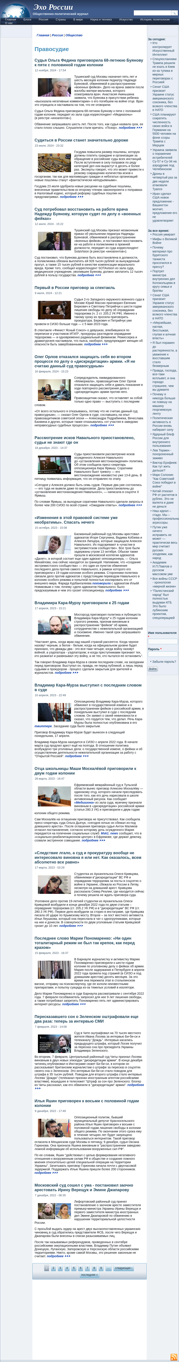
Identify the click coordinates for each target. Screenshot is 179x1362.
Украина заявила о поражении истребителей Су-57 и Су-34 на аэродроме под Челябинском (165, 159)
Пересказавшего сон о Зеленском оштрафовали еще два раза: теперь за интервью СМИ (86, 1018)
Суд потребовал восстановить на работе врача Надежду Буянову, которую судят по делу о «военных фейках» (88, 214)
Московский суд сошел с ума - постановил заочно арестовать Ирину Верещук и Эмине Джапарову (84, 1187)
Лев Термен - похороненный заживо (163, 454)
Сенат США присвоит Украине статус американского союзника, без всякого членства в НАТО (165, 98)
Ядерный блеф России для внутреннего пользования (163, 440)
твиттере (43, 726)
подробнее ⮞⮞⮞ (130, 127)
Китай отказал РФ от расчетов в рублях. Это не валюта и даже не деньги (165, 498)
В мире (78, 19)
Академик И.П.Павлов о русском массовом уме (163, 568)
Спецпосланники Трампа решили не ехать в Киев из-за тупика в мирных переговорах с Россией (165, 70)
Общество (73, 35)
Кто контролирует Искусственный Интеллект (163, 48)
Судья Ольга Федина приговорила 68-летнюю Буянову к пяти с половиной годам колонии (89, 62)
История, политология (155, 19)
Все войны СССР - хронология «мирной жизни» (165, 582)
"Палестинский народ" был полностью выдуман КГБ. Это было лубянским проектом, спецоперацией (164, 604)
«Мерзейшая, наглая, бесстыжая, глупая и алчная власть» (164, 330)
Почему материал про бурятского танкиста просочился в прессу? (162, 257)
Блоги (27, 19)
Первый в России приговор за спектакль (75, 287)
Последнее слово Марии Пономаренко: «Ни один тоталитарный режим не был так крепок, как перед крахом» (85, 943)
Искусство (126, 19)
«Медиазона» (84, 802)
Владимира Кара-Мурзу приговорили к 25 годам (82, 603)
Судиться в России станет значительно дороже (81, 140)
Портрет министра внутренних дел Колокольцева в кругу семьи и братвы (164, 280)
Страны (61, 19)
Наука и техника (101, 19)
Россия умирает (164, 234)
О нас (9, 23)
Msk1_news (109, 833)
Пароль (154, 649)
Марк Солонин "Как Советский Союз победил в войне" (164, 480)
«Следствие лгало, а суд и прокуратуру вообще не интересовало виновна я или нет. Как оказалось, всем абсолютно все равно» (88, 857)
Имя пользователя (162, 635)
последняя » (89, 1274)
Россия (43, 19)
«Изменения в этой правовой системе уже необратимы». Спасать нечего (76, 520)
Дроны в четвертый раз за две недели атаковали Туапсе (165, 181)
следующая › (123, 1268)
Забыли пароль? (164, 661)
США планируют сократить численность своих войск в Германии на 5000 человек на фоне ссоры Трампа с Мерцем (164, 130)
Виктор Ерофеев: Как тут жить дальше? (165, 466)
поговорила (101, 583)
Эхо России (53, 7)
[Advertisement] (89, 1319)
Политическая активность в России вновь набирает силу (163, 423)
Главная (10, 19)
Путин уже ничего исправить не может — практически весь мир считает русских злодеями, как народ (165, 542)
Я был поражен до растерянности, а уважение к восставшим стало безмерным (165, 354)
